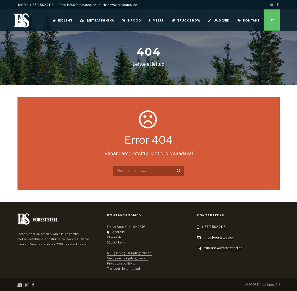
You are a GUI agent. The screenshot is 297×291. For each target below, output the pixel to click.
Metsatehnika (97, 20)
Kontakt (248, 20)
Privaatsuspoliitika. (121, 263)
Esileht (63, 20)
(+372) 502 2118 (42, 5)
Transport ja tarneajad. (124, 268)
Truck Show (186, 20)
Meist (156, 20)
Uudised (219, 20)
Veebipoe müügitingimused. (127, 258)
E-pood (131, 20)
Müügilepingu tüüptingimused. (129, 253)
